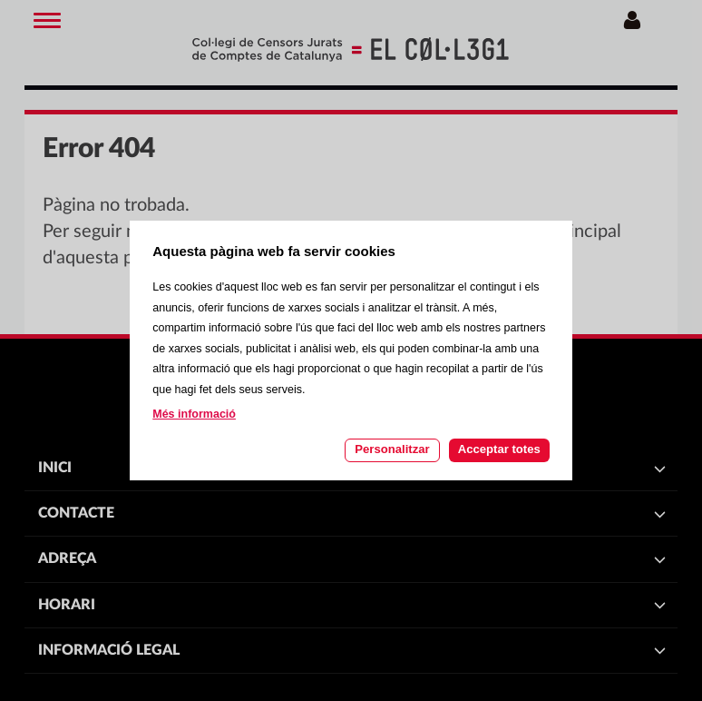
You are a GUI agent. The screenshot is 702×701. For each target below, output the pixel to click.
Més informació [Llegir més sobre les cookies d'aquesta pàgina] (194, 414)
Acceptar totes (499, 449)
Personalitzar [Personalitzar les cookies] (392, 449)
